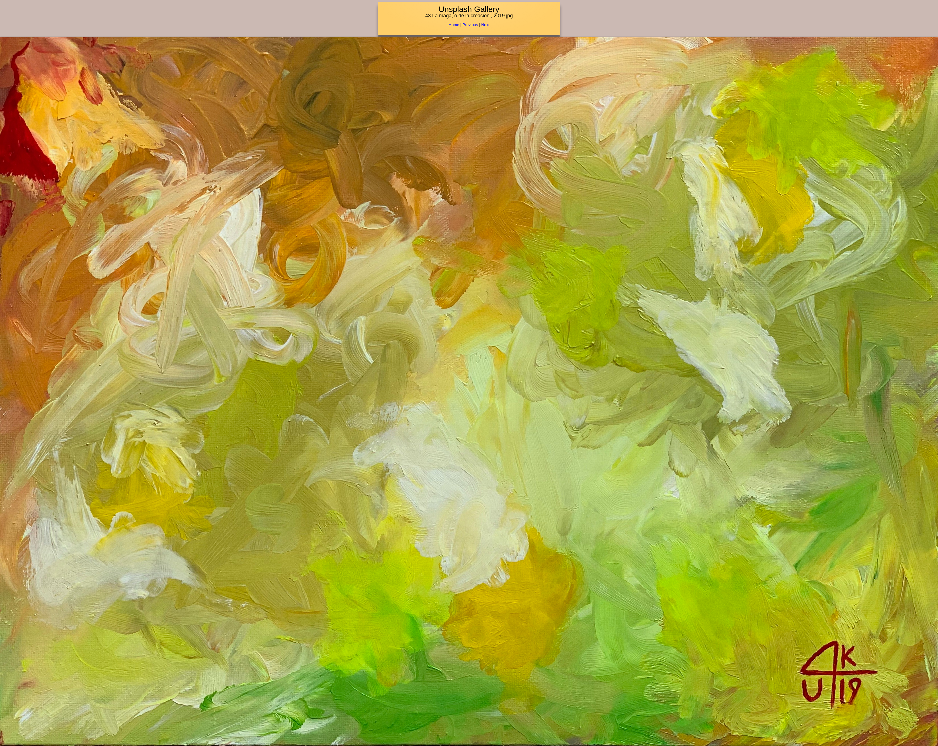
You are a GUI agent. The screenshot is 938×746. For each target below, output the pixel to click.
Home (453, 24)
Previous (470, 24)
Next (485, 24)
